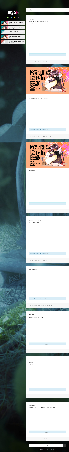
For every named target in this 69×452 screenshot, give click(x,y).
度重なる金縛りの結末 (33, 269)
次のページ (64, 445)
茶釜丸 (9, 23)
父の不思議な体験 (32, 405)
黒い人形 (30, 360)
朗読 (44, 61)
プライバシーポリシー (46, 449)
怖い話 (46, 305)
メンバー (14, 17)
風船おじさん (31, 19)
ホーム (8, 17)
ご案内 (18, 17)
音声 (30, 61)
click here (46, 54)
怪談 (46, 61)
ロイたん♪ (40, 61)
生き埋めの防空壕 (32, 96)
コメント (50, 61)
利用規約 (41, 449)
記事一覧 (11, 17)
